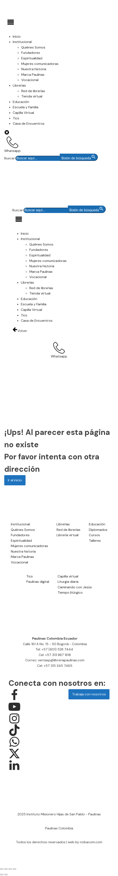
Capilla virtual (68, 576)
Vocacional (29, 80)
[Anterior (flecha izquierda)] (1, 874)
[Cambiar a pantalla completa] (6, 869)
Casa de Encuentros (28, 123)
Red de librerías (33, 91)
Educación (21, 102)
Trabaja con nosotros (89, 694)
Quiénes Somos (33, 47)
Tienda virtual (31, 96)
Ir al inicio (15, 480)
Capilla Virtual (23, 112)
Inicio (17, 36)
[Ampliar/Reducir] (1, 869)
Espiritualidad (31, 58)
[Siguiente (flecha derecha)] (6, 874)
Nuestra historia (33, 69)
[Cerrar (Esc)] (14, 869)
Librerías (19, 85)
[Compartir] (10, 869)
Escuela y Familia (25, 107)
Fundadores (30, 52)
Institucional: (20, 524)
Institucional (22, 42)
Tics (16, 118)
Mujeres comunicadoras (39, 63)
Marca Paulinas (32, 74)
